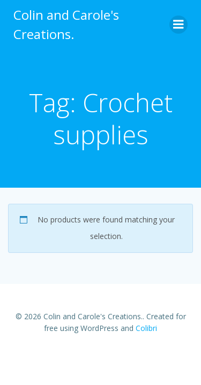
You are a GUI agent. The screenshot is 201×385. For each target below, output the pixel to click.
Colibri (146, 328)
